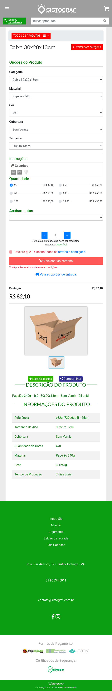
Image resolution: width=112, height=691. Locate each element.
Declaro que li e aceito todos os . (50, 252)
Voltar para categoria (87, 47)
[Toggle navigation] (7, 9)
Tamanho (15, 138)
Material (15, 88)
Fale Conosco (56, 545)
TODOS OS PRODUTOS (30, 35)
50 (15, 193)
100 (16, 201)
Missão (56, 525)
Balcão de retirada (56, 538)
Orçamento (56, 532)
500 (65, 193)
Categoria (16, 72)
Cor (11, 105)
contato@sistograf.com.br (56, 600)
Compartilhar (70, 379)
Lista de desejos (40, 378)
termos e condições (71, 252)
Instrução (56, 519)
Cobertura (16, 122)
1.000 (66, 201)
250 (65, 185)
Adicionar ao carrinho (56, 261)
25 (15, 185)
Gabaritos (19, 166)
